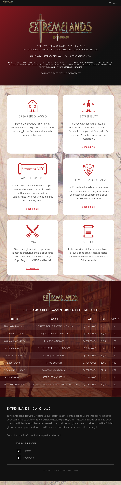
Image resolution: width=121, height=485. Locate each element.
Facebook (25, 457)
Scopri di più (88, 147)
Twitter (24, 451)
